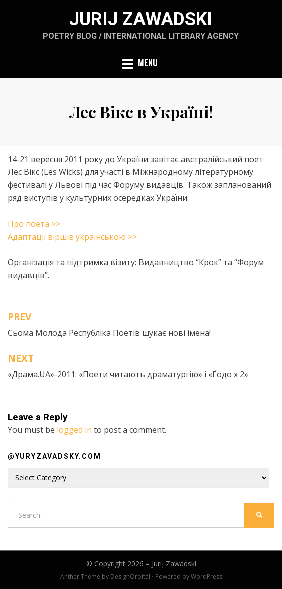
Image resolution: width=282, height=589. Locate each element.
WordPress (206, 576)
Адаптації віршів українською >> (72, 236)
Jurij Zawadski (140, 19)
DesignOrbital (130, 576)
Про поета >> (34, 223)
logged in (74, 429)
